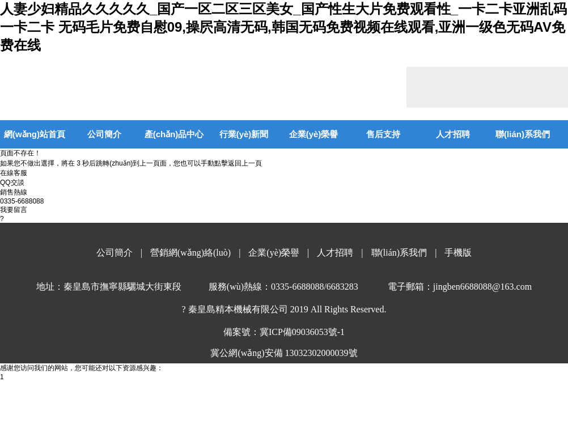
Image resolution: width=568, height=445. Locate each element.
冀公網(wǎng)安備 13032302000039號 (283, 353)
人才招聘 (453, 134)
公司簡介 (104, 134)
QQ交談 (12, 183)
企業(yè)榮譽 (313, 134)
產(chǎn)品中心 (174, 134)
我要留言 (13, 210)
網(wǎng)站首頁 (34, 134)
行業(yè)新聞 (244, 134)
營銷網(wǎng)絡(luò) (190, 252)
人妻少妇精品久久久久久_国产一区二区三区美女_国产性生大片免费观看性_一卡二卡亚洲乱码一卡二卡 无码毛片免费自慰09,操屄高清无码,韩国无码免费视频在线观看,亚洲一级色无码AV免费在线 (283, 27)
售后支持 (383, 134)
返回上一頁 (245, 163)
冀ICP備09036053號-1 (302, 332)
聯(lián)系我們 (522, 134)
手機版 (458, 252)
